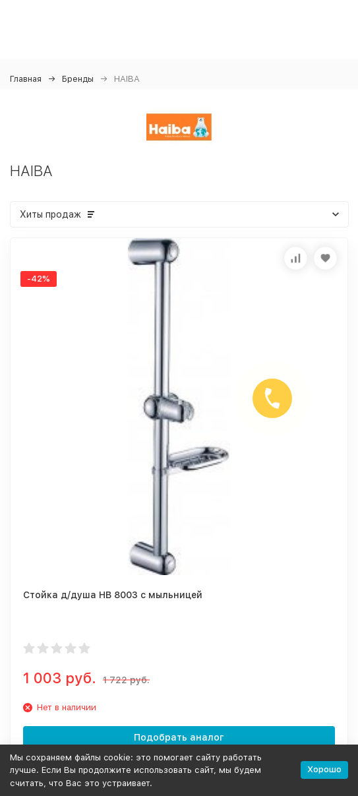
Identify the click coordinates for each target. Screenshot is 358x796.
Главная (26, 79)
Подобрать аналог (179, 737)
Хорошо (324, 769)
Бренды (78, 79)
